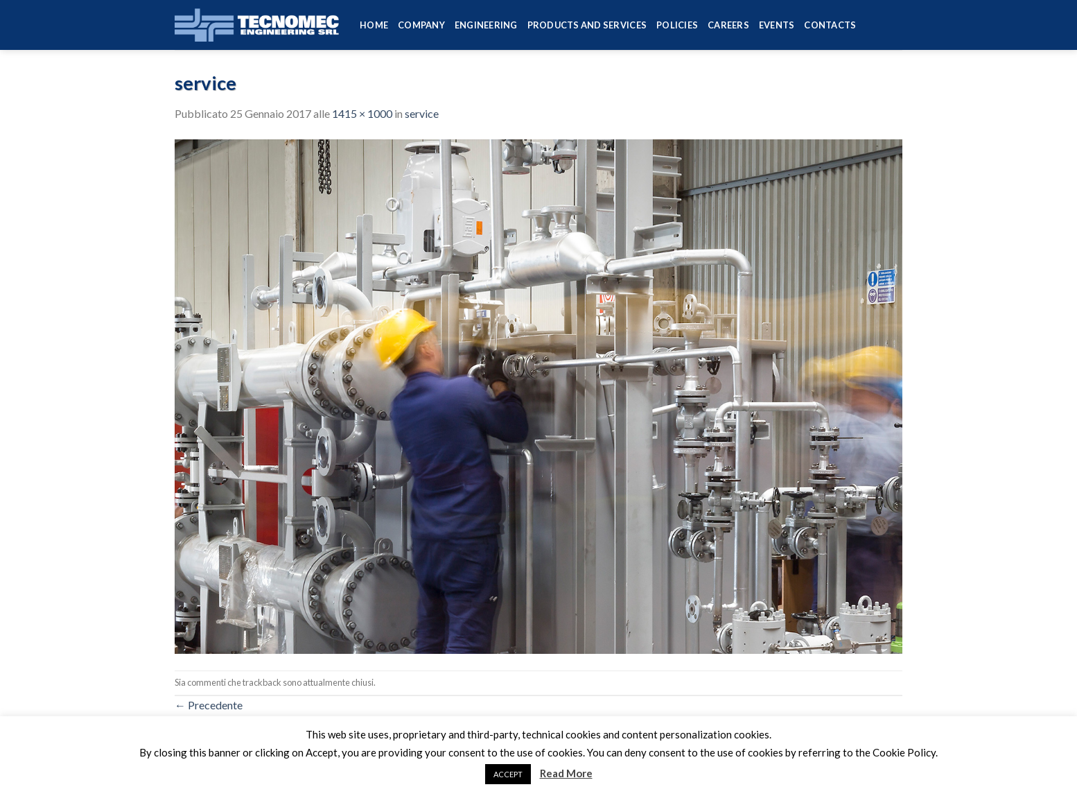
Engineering (486, 25)
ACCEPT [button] (508, 774)
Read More (566, 773)
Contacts (830, 25)
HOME (374, 25)
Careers (728, 25)
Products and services (587, 25)
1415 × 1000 (362, 113)
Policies (677, 25)
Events (777, 25)
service (422, 113)
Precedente (209, 704)
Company (421, 25)
